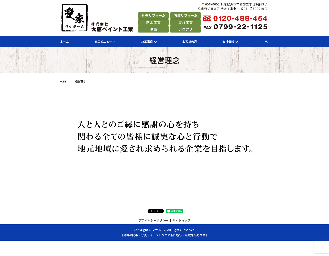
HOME (63, 81)
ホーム (64, 41)
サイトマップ (181, 220)
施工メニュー (102, 41)
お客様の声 (189, 41)
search (266, 41)
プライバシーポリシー (153, 220)
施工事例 (147, 41)
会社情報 (228, 41)
